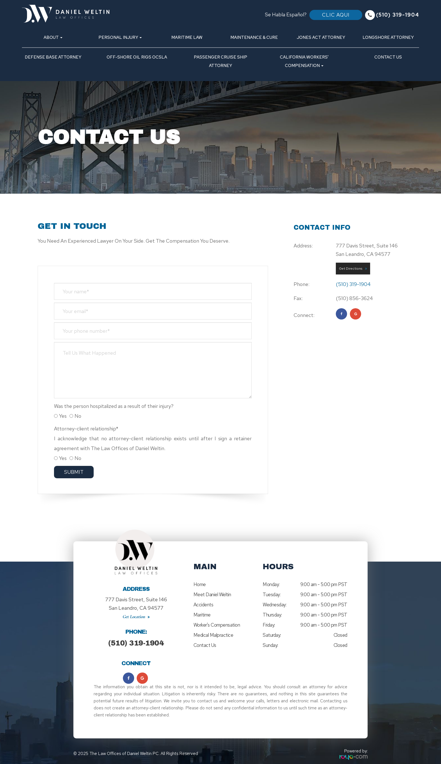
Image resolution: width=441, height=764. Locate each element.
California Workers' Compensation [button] (304, 61)
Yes (60, 416)
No (75, 416)
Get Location (134, 611)
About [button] (53, 37)
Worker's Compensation (217, 625)
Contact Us (388, 57)
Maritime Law (186, 37)
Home (200, 584)
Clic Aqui (336, 15)
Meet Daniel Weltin (212, 594)
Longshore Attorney (388, 37)
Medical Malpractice (213, 635)
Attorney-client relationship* (86, 428)
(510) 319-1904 (397, 15)
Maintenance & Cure (254, 37)
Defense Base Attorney (53, 57)
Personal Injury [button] (120, 37)
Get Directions (350, 268)
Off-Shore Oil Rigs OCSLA (137, 57)
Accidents (203, 605)
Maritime (202, 615)
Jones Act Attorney (321, 37)
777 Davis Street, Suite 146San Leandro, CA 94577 (136, 601)
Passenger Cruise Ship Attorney (220, 61)
